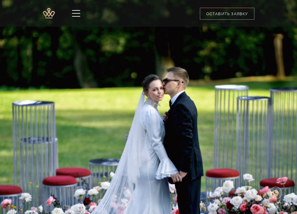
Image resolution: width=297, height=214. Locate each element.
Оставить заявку (227, 14)
